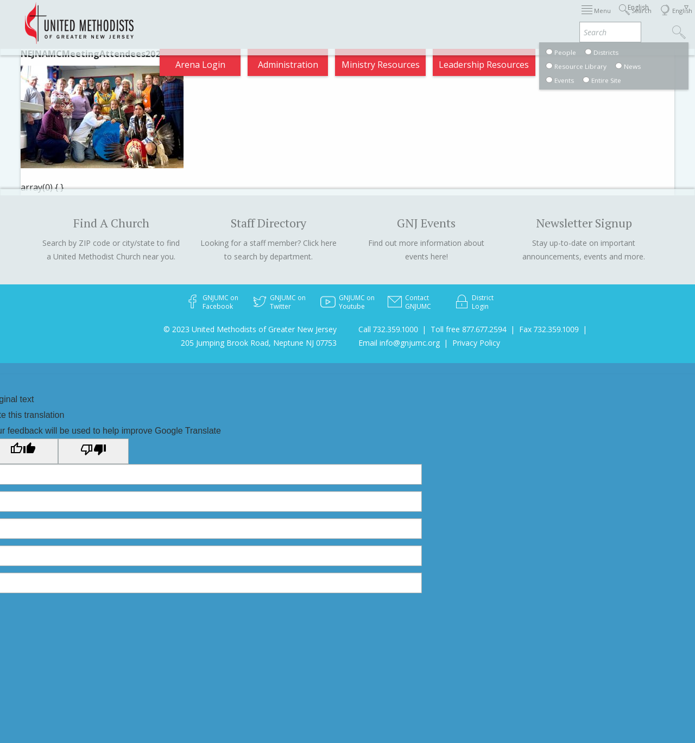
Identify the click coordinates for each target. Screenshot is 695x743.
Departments (524, 18)
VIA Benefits (591, 18)
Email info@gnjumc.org (399, 343)
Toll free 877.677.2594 (469, 329)
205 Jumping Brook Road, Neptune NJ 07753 (259, 343)
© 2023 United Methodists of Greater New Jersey (250, 329)
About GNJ (411, 18)
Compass (597, 67)
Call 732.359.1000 (388, 329)
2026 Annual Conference (179, 18)
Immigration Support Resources (309, 18)
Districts (465, 18)
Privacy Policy (476, 343)
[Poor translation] (93, 451)
